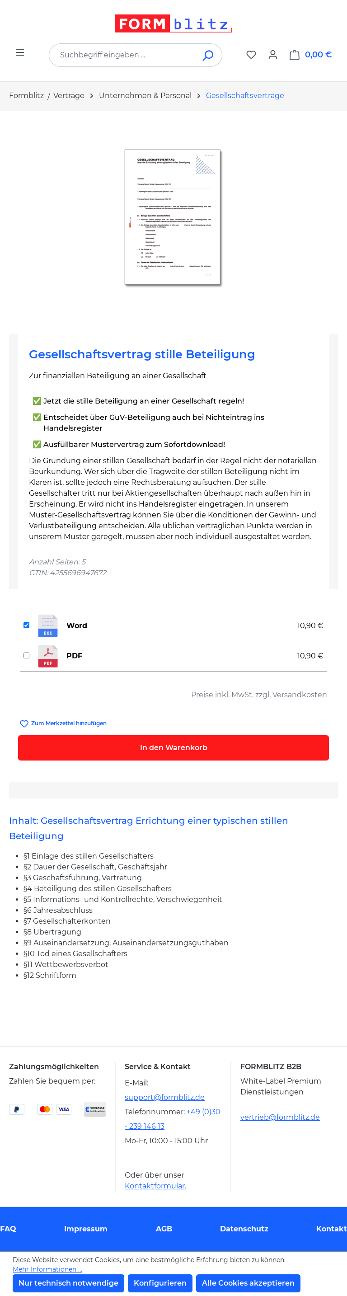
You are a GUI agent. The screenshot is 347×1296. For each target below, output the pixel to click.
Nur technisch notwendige (68, 1283)
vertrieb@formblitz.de (280, 1117)
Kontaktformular (155, 1186)
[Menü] (20, 52)
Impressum (86, 1229)
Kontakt (331, 1229)
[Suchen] (208, 55)
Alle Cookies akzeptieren (248, 1283)
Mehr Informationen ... (47, 1269)
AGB (164, 1229)
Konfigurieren (160, 1283)
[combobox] (122, 55)
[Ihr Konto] (273, 55)
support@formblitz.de (165, 1097)
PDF (74, 656)
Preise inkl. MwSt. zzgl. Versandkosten (259, 694)
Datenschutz (244, 1229)
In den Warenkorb (173, 747)
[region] (173, 219)
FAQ (8, 1229)
